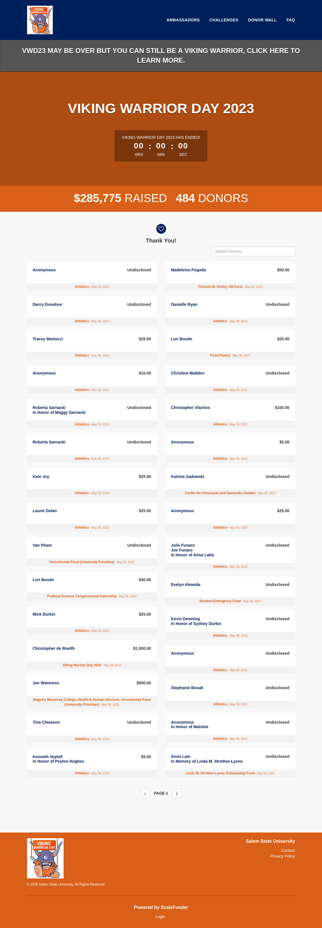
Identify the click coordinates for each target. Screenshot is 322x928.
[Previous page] (145, 793)
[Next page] (177, 793)
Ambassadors (183, 20)
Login (160, 916)
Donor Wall (262, 20)
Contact (288, 850)
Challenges (223, 20)
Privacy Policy (282, 856)
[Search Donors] (253, 251)
